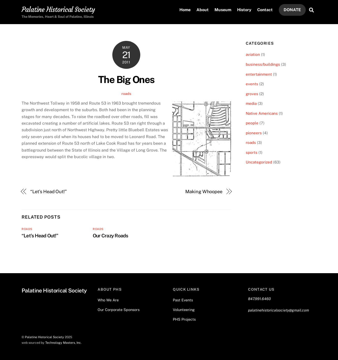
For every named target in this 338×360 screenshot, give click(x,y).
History (244, 9)
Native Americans (262, 113)
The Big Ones (126, 79)
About (202, 9)
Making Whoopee (203, 191)
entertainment (259, 74)
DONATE (292, 9)
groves (252, 94)
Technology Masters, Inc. (63, 343)
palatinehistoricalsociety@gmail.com (278, 310)
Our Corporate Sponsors (119, 309)
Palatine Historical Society (44, 337)
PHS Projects (184, 319)
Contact (265, 9)
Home (185, 9)
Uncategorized (259, 162)
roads (126, 93)
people (252, 123)
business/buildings (263, 64)
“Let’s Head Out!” (48, 191)
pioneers (254, 133)
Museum (222, 9)
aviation (253, 54)
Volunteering (184, 309)
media (251, 103)
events (252, 84)
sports (251, 152)
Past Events (183, 300)
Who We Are (108, 300)
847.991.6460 (259, 299)
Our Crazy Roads (110, 235)
